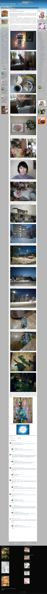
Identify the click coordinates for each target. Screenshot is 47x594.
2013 (39, 83)
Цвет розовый (41, 45)
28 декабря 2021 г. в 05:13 (20, 525)
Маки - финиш (6, 80)
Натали (14, 448)
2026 (39, 33)
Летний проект (3, 48)
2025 (39, 34)
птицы (7, 52)
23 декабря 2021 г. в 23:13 (17, 505)
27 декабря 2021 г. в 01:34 (17, 518)
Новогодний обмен (41, 46)
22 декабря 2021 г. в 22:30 (19, 442)
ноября (41, 63)
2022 (39, 37)
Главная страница (22, 542)
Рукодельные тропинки (8, 4)
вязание (7, 40)
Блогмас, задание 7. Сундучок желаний (42, 53)
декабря (41, 39)
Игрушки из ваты (4, 43)
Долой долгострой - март (6, 96)
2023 (39, 36)
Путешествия (2, 53)
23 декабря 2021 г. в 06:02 (20, 467)
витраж (2, 34)
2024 (39, 35)
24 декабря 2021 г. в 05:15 (20, 512)
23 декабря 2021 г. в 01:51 (20, 454)
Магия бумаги (6, 49)
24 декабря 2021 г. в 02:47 (20, 486)
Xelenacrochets (14, 442)
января (41, 74)
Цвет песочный (41, 60)
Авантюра (5, 31)
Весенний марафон (4, 33)
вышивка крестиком (4, 36)
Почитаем (4, 52)
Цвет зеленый (41, 40)
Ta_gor (12, 505)
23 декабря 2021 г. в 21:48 (20, 493)
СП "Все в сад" (3, 55)
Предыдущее (34, 542)
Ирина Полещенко (14, 493)
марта (40, 72)
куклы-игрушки (4, 47)
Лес (7, 47)
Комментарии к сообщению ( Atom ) (18, 544)
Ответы (13, 459)
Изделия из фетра (4, 45)
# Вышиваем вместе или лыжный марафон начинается (42, 59)
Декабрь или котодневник (41, 43)
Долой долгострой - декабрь (41, 57)
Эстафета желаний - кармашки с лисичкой (6, 88)
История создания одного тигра (41, 42)
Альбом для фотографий (41, 62)
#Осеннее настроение (4, 29)
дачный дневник (5, 41)
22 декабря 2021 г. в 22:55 (20, 448)
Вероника (13, 518)
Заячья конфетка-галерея (6, 69)
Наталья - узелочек (14, 454)
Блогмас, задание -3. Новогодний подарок (42, 55)
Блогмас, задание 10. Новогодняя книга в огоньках (42, 48)
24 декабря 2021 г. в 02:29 (20, 474)
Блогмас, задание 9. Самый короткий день (42, 50)
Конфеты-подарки (4, 46)
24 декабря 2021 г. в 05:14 (20, 499)
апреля (41, 71)
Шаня (6, 63)
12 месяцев (3, 30)
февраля (41, 73)
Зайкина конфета (6, 72)
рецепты (7, 53)
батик (7, 31)
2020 (39, 75)
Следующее (12, 542)
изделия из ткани (4, 44)
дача (2, 41)
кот (1, 47)
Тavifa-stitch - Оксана (14, 467)
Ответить (13, 445)
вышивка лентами (4, 37)
